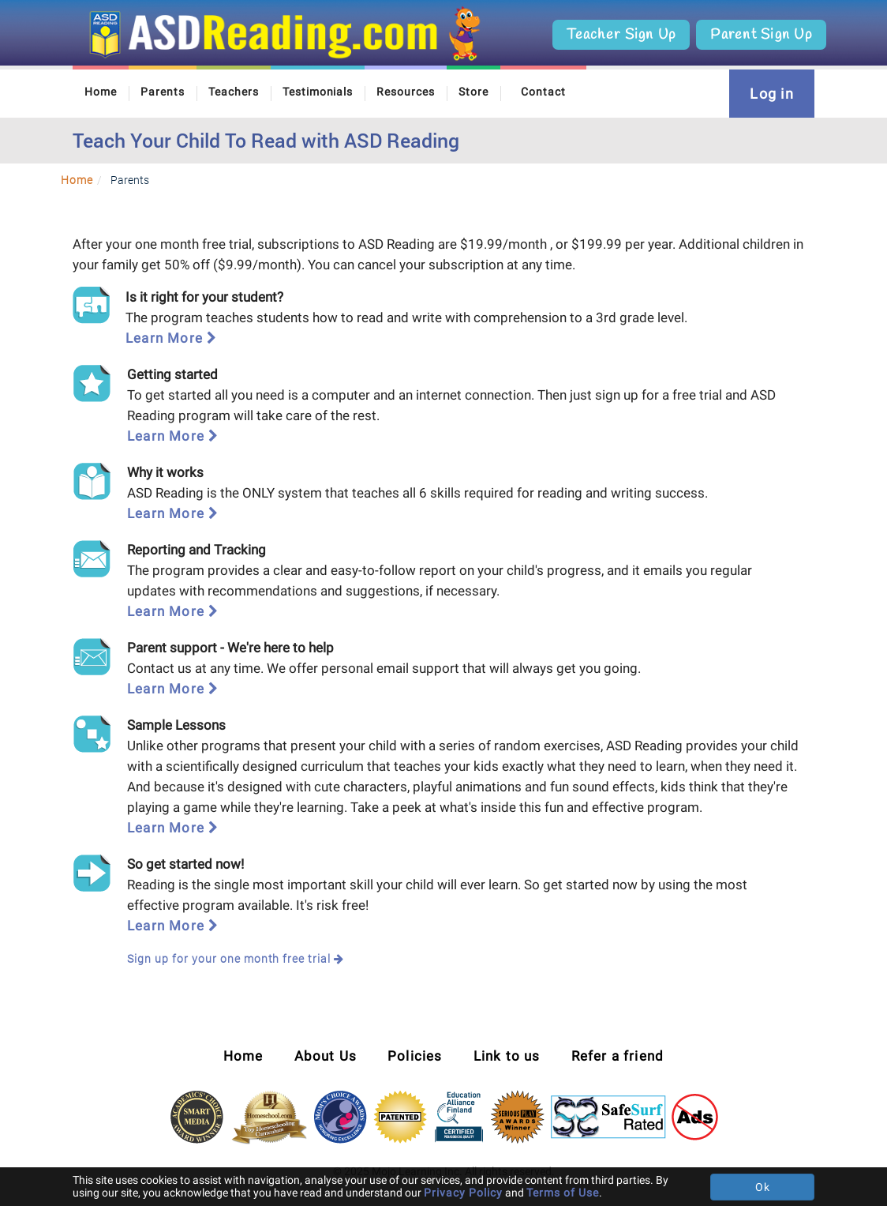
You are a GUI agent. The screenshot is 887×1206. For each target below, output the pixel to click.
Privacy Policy (463, 1192)
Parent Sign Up (761, 34)
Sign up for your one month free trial (235, 958)
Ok (762, 1187)
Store (473, 91)
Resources (405, 91)
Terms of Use (562, 1192)
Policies (415, 1056)
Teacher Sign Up (621, 34)
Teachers (233, 91)
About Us (325, 1056)
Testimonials (318, 91)
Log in (772, 93)
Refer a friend (617, 1056)
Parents (162, 91)
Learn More (171, 338)
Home (100, 91)
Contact (543, 91)
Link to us (507, 1056)
